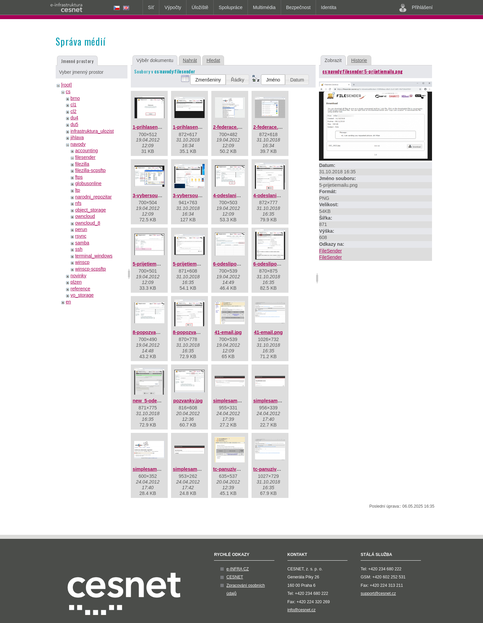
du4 (74, 117)
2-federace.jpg (229, 127)
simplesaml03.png (152, 469)
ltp (77, 190)
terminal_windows (93, 256)
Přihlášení (416, 7)
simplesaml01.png (233, 400)
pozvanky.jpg (188, 400)
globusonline (88, 183)
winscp (82, 262)
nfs (78, 203)
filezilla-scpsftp (90, 170)
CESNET (234, 577)
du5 (74, 124)
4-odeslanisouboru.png (279, 195)
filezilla (82, 164)
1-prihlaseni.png (191, 127)
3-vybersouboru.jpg (154, 195)
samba (82, 242)
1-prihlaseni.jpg (149, 127)
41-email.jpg (228, 332)
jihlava (77, 137)
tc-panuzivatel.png (273, 469)
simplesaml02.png (273, 400)
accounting (86, 150)
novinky (78, 275)
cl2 (73, 111)
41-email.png (268, 332)
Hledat (213, 60)
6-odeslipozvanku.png (278, 264)
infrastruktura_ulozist (92, 131)
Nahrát (190, 60)
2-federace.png (270, 127)
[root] (66, 85)
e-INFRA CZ (237, 569)
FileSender (330, 250)
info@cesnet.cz (301, 610)
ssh (79, 249)
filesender (85, 157)
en (68, 301)
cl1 (73, 104)
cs (68, 91)
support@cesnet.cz (378, 593)
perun (81, 229)
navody (78, 144)
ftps (79, 177)
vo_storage (82, 295)
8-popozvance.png (193, 332)
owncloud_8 (87, 223)
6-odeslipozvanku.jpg (237, 264)
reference (80, 288)
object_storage (90, 210)
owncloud (85, 216)
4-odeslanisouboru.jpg (238, 195)
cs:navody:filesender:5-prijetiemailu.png (362, 71)
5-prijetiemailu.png (193, 264)
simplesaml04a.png (194, 469)
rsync (80, 236)
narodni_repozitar (93, 197)
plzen (76, 282)
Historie (359, 60)
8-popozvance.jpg (152, 332)
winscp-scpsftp (90, 269)
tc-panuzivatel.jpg (233, 469)
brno (75, 98)
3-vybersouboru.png (195, 195)
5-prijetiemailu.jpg (152, 264)
